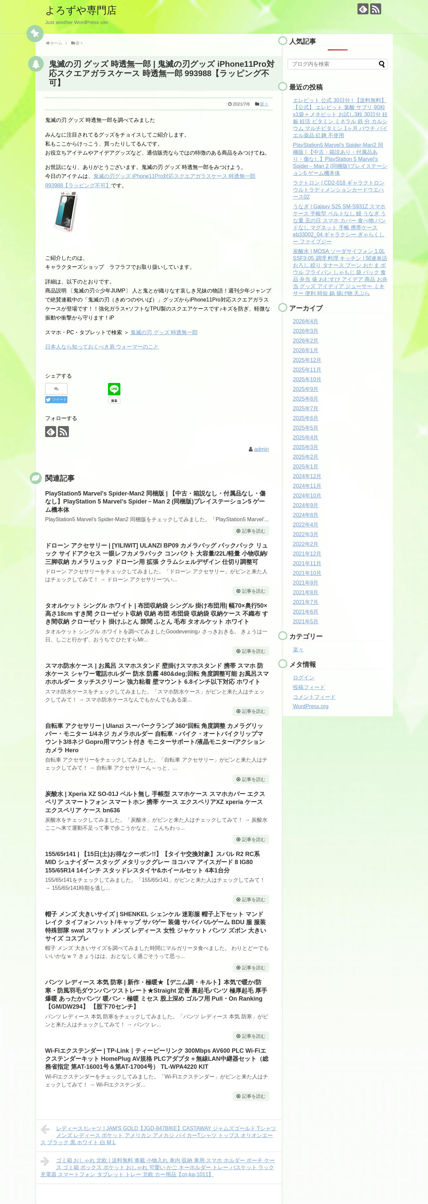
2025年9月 (306, 389)
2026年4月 (306, 321)
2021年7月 (306, 602)
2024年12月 (307, 476)
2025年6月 (306, 418)
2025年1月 (306, 466)
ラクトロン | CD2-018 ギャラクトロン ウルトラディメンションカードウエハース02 (339, 190)
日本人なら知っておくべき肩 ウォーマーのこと (102, 347)
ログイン (303, 677)
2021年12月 (307, 554)
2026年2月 (306, 341)
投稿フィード (309, 687)
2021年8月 (306, 592)
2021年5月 (306, 621)
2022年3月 (306, 534)
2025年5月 (306, 428)
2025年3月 (306, 447)
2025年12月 (307, 360)
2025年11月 (307, 370)
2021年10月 (307, 573)
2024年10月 (307, 495)
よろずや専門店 (81, 10)
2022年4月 (306, 525)
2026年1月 (306, 350)
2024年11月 (307, 486)
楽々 (264, 104)
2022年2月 (306, 544)
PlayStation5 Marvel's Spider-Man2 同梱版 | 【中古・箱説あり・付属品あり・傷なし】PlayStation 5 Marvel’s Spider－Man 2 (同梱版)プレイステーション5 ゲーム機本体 (340, 159)
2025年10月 (307, 379)
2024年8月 (306, 515)
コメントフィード (314, 697)
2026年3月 (306, 331)
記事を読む (253, 531)
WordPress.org (310, 706)
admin (261, 449)
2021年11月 (307, 563)
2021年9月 (306, 583)
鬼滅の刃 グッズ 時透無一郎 (164, 332)
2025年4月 (306, 437)
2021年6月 (306, 612)
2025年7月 (306, 408)
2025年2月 (306, 457)
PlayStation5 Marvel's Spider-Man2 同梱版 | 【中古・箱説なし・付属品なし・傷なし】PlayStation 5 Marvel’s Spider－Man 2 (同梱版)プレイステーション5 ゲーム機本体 (155, 501)
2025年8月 (306, 399)
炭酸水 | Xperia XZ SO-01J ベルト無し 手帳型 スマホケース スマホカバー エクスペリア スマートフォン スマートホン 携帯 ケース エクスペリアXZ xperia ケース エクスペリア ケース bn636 (155, 802)
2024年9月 (306, 505)
